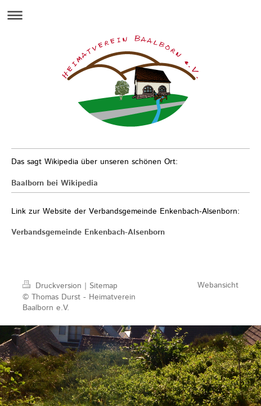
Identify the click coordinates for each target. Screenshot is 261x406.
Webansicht (217, 285)
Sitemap (103, 286)
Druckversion (53, 286)
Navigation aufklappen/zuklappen (130, 15)
